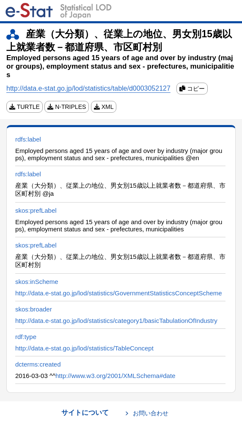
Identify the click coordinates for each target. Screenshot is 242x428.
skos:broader (33, 309)
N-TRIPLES (66, 106)
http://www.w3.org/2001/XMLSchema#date (115, 375)
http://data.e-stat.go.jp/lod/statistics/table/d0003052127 (88, 88)
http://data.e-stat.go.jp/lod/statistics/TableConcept (84, 348)
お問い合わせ (150, 413)
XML (104, 106)
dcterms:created (38, 364)
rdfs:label (28, 139)
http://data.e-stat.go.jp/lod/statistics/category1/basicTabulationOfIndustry (116, 320)
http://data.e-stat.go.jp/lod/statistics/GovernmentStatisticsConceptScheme (118, 293)
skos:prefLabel (36, 210)
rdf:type (25, 336)
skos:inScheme (36, 281)
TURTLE (24, 106)
